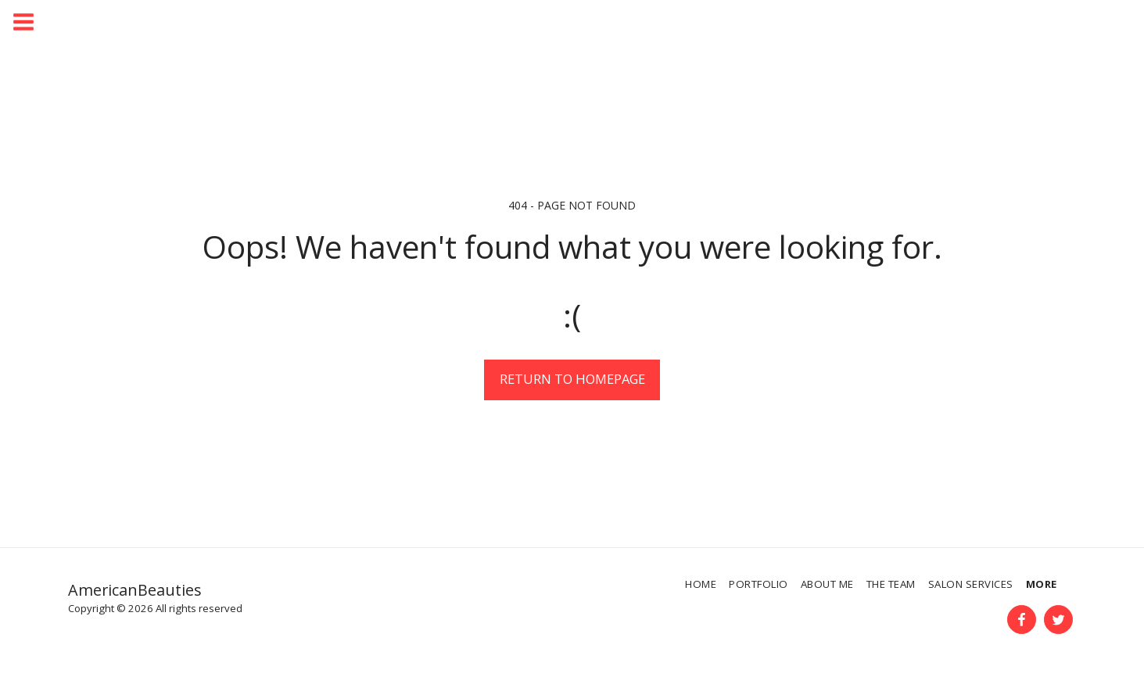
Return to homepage (572, 379)
